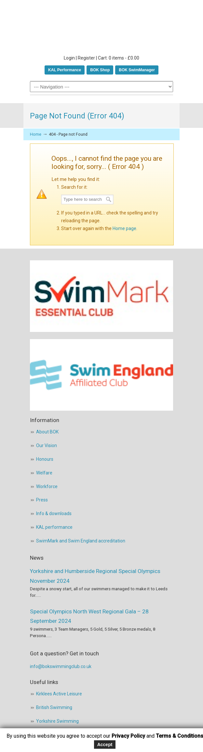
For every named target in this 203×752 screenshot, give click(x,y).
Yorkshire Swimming (57, 721)
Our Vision (46, 445)
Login (69, 58)
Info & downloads (54, 513)
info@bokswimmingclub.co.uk (60, 666)
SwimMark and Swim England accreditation (80, 540)
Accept (105, 744)
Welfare (44, 472)
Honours (44, 459)
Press (42, 499)
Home (35, 134)
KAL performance (54, 527)
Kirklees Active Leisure (59, 693)
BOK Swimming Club (101, 26)
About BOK (47, 431)
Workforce (47, 486)
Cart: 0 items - (118, 58)
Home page (124, 228)
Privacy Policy (128, 736)
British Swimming (54, 707)
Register (86, 58)
